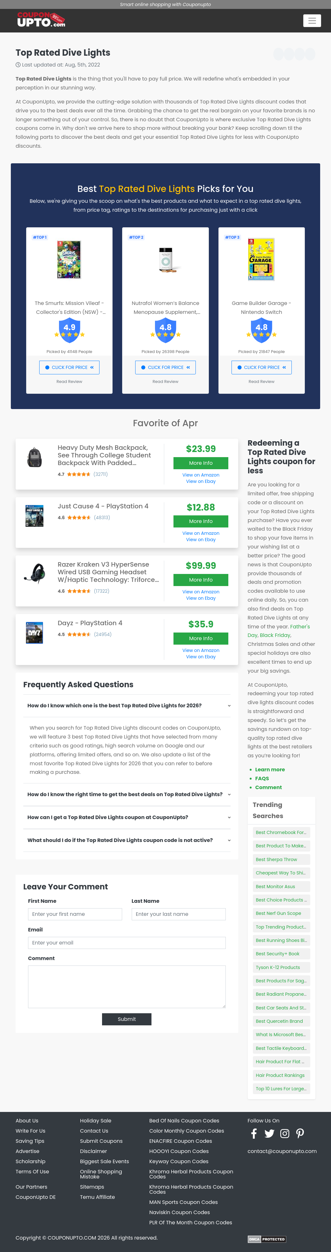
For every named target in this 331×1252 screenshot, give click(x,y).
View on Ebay (201, 481)
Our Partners (31, 1187)
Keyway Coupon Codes (179, 1161)
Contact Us (94, 1131)
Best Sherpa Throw (276, 859)
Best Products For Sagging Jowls (292, 981)
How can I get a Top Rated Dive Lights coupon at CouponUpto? (107, 817)
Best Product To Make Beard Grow (293, 846)
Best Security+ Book (277, 954)
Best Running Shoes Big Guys (288, 940)
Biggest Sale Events (104, 1161)
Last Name (145, 901)
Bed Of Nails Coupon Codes (184, 1120)
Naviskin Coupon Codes (179, 1212)
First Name (42, 901)
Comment (41, 958)
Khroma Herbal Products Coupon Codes (191, 1174)
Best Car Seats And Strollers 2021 (292, 1008)
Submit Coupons (101, 1141)
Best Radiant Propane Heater (288, 994)
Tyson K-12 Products (278, 967)
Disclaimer (93, 1151)
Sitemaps (92, 1187)
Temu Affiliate (97, 1197)
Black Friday (275, 635)
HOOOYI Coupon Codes (179, 1151)
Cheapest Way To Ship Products (291, 873)
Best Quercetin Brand (279, 1021)
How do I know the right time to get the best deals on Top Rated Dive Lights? (125, 794)
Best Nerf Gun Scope (278, 913)
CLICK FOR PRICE (69, 367)
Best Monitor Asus (275, 886)
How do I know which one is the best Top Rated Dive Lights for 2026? (114, 705)
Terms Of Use (32, 1171)
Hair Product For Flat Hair (283, 1061)
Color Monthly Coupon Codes (186, 1131)
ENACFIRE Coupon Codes (180, 1141)
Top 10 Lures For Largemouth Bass (293, 1089)
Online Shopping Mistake (101, 1174)
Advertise (28, 1151)
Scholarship (31, 1161)
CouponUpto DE (36, 1197)
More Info (201, 463)
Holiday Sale (95, 1120)
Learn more (270, 769)
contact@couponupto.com (282, 1151)
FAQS (262, 778)
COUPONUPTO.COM (72, 1237)
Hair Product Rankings (280, 1075)
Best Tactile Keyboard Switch (288, 1048)
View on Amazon (200, 475)
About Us (27, 1120)
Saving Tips (30, 1141)
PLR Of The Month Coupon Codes (190, 1222)
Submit (127, 1019)
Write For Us (30, 1131)
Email (35, 929)
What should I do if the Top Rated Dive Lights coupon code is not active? (120, 840)
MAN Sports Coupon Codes (183, 1202)
